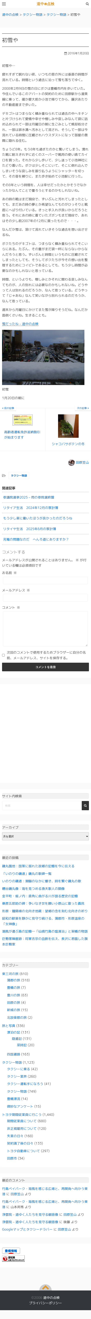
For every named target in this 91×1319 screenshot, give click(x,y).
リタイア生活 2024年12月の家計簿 (30, 507)
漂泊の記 (13, 1038)
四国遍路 (13, 1060)
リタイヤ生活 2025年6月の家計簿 (29, 529)
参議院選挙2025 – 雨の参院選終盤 (28, 497)
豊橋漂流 (13, 1105)
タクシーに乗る (18, 1075)
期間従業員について (22, 1127)
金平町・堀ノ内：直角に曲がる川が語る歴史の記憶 (40, 902)
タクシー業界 (17, 1082)
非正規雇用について (22, 1134)
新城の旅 (13, 1016)
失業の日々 (15, 1142)
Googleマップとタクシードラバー (27, 1235)
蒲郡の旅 (13, 986)
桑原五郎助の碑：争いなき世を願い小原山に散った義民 (43, 909)
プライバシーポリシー (45, 1309)
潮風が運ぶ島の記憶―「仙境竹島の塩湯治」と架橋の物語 (45, 937)
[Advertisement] (45, 739)
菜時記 (22, 1051)
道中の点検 (45, 4)
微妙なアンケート (20, 1112)
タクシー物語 (19, 475)
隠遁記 (17, 1045)
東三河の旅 (10, 980)
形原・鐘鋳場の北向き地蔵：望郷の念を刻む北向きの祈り (45, 917)
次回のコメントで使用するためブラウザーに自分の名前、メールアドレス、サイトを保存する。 (46, 661)
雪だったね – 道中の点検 (20, 324)
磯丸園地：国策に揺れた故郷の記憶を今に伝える (38, 872)
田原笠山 (82, 462)
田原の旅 (13, 1008)
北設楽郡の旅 (17, 1023)
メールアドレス (16, 590)
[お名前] (45, 580)
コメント (11, 607)
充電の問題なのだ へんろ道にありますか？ (36, 539)
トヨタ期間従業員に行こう (22, 1120)
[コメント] (45, 632)
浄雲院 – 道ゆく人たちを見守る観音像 (30, 1220)
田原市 (12, 1164)
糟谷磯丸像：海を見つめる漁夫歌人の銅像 (33, 895)
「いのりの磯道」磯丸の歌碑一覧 (26, 880)
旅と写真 (8, 1032)
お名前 (9, 573)
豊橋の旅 (13, 993)
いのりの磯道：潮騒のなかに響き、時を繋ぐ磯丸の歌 (41, 887)
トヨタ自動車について (23, 1157)
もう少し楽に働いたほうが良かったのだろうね (37, 518)
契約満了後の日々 (20, 1149)
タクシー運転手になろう (25, 1090)
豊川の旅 (13, 1001)
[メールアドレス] (45, 598)
